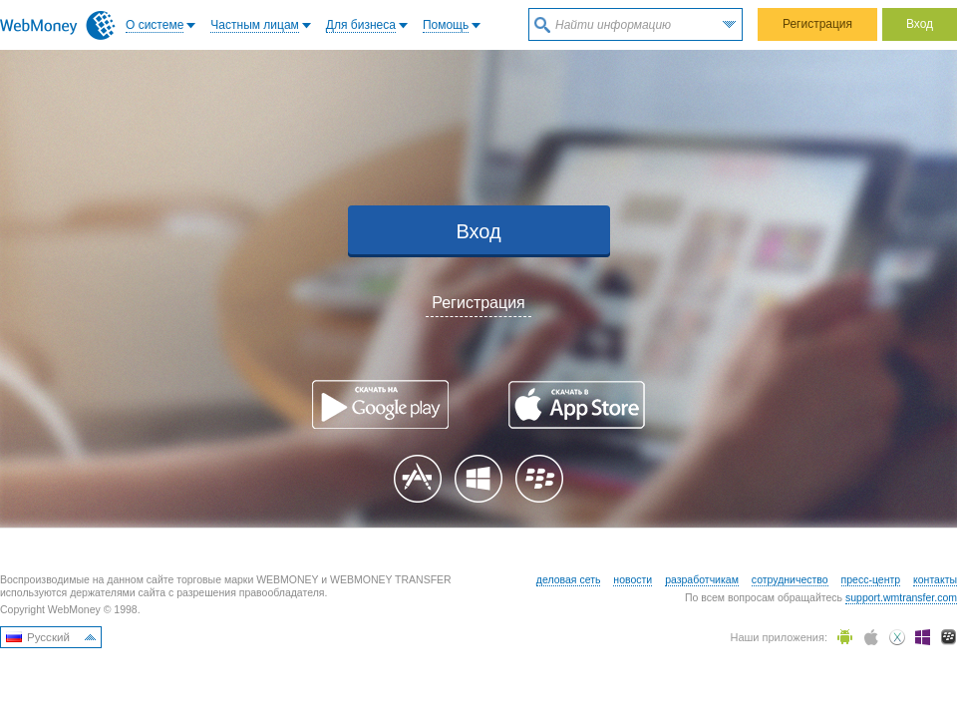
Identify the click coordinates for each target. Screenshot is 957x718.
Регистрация (817, 24)
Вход (919, 24)
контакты (935, 579)
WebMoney (58, 25)
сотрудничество (790, 579)
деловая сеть (568, 579)
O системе (154, 25)
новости (632, 579)
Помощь (446, 25)
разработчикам (702, 579)
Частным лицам (254, 25)
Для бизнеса (361, 25)
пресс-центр (871, 579)
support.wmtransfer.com (901, 597)
